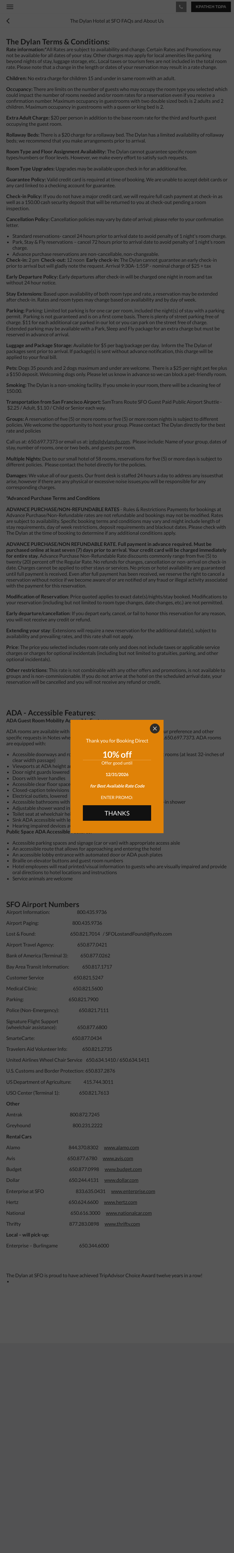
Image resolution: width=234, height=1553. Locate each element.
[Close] (155, 728)
